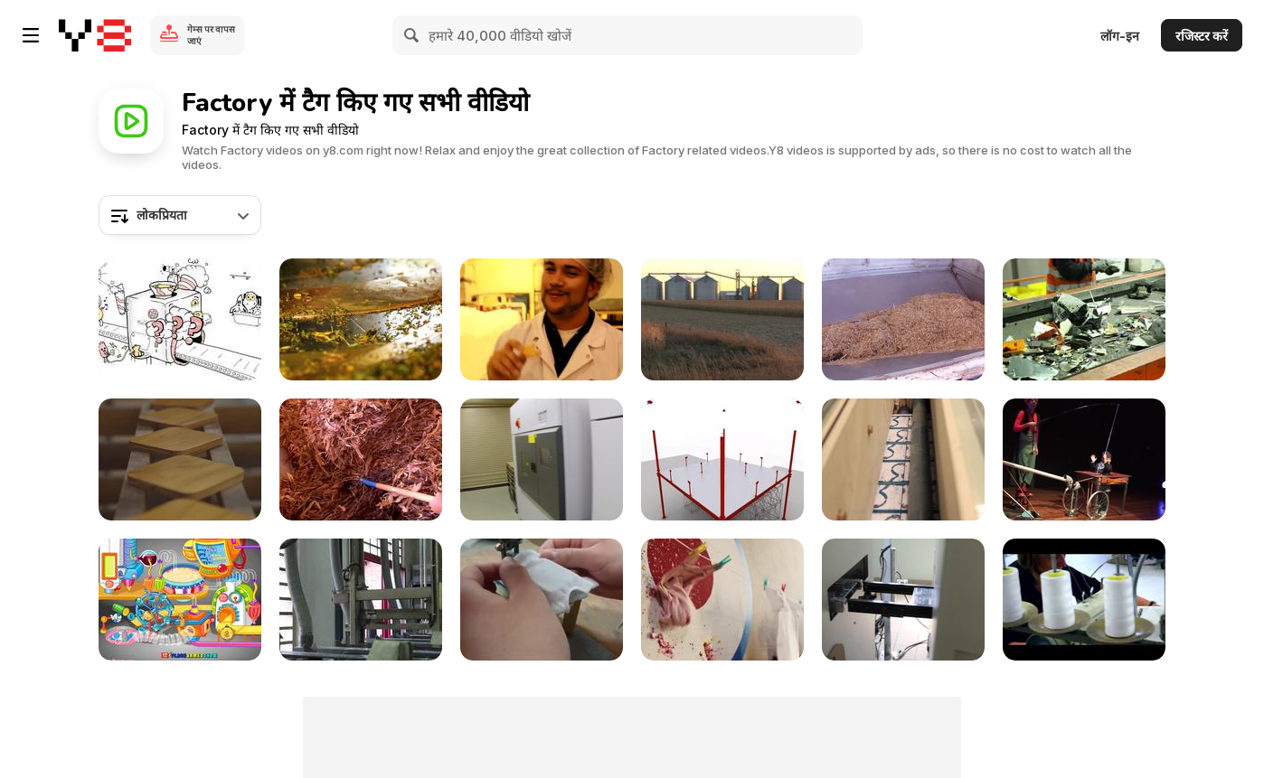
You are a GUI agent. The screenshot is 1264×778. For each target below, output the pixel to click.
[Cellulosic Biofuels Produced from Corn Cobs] (722, 319)
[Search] (412, 35)
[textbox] (179, 215)
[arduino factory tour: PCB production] (903, 459)
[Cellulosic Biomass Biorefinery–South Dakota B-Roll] (360, 459)
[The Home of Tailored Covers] (1084, 600)
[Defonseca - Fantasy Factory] (180, 319)
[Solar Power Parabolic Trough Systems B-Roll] (541, 459)
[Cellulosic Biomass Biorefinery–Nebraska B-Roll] (903, 319)
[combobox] (180, 215)
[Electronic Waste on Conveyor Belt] (1084, 319)
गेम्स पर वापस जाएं (211, 34)
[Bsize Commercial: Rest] (180, 459)
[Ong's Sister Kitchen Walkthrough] (180, 600)
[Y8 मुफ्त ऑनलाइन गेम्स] (95, 35)
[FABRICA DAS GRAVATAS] (1084, 459)
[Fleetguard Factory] (722, 459)
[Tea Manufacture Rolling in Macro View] (360, 319)
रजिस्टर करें (1201, 35)
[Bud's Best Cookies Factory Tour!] (541, 319)
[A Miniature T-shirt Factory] (541, 600)
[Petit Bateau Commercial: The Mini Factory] (722, 600)
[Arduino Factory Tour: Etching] (360, 600)
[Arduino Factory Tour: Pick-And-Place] (903, 600)
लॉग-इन (1119, 35)
